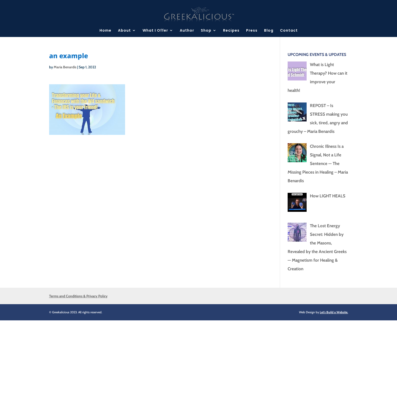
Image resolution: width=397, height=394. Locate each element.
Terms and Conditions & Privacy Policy (78, 296)
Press (251, 31)
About (124, 31)
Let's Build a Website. (334, 312)
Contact (289, 31)
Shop (206, 31)
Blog (268, 31)
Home (105, 31)
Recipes (231, 31)
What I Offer (155, 31)
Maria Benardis (65, 67)
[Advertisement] (152, 355)
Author (187, 31)
